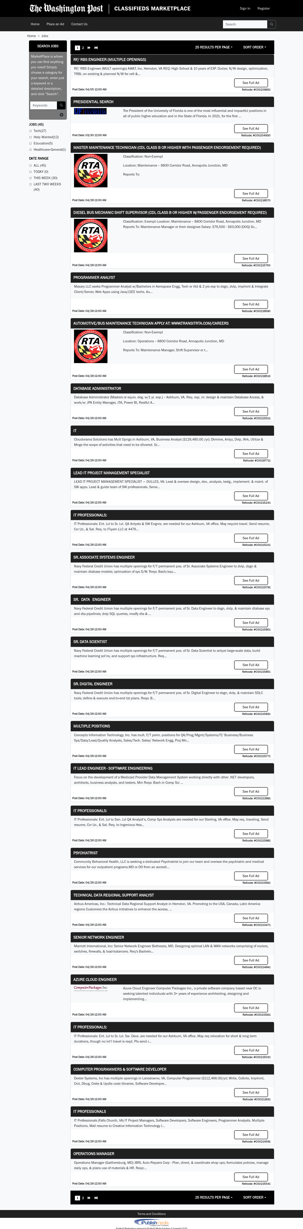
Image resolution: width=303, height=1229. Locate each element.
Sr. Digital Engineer (92, 683)
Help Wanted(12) (46, 137)
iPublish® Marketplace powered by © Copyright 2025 (151, 1222)
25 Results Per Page (212, 47)
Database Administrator (97, 388)
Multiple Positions (91, 726)
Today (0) (41, 171)
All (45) (40, 165)
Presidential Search (93, 101)
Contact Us (79, 24)
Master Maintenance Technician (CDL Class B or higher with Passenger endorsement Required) (167, 147)
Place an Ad (55, 24)
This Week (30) (45, 178)
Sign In (245, 8)
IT (74, 430)
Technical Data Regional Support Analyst (113, 895)
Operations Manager (93, 1153)
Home (35, 24)
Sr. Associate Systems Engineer (104, 557)
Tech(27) (40, 131)
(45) (36, 124)
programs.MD (124, 867)
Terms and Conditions (152, 1214)
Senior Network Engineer (98, 937)
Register (264, 8)
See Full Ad (251, 83)
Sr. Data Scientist (90, 641)
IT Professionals (89, 1111)
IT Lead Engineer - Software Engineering (113, 768)
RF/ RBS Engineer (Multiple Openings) (109, 59)
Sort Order (253, 47)
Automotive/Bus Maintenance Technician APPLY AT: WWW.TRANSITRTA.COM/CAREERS (151, 323)
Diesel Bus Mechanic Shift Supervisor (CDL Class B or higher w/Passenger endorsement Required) (170, 212)
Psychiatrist (85, 853)
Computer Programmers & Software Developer (119, 1069)
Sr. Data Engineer (92, 599)
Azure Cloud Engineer (95, 979)
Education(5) (43, 143)
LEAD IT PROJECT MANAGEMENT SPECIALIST (111, 472)
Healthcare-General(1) (50, 149)
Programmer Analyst (94, 277)
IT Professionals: (90, 515)
